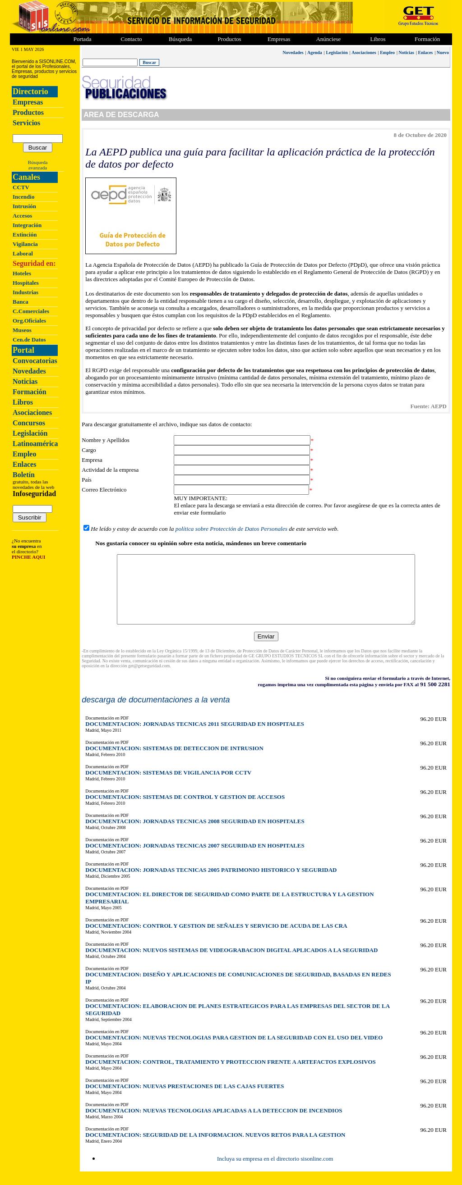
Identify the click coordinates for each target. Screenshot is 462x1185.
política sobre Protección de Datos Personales (230, 528)
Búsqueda (38, 162)
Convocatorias (35, 361)
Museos (22, 330)
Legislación (30, 433)
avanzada (37, 167)
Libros (23, 402)
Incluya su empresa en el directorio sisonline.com (275, 1172)
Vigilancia (25, 244)
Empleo (24, 454)
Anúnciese (328, 39)
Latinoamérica (35, 443)
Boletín (24, 475)
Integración (27, 225)
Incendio (23, 196)
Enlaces (24, 464)
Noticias (25, 381)
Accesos (22, 215)
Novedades (29, 371)
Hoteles (22, 273)
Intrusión (24, 206)
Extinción (25, 234)
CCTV (21, 187)
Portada (83, 39)
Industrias (25, 292)
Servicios (26, 123)
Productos (28, 112)
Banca (20, 301)
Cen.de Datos (29, 339)
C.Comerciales (31, 311)
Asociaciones (32, 412)
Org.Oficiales (29, 320)
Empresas (279, 39)
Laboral (23, 253)
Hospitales (26, 282)
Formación (427, 39)
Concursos (29, 423)
